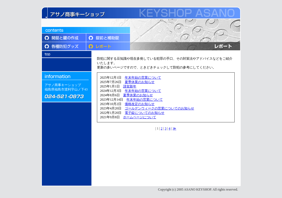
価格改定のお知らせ (139, 104)
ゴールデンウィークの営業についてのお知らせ (159, 108)
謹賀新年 (129, 86)
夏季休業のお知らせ (139, 82)
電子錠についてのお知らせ (144, 113)
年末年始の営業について (143, 77)
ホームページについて (139, 117)
